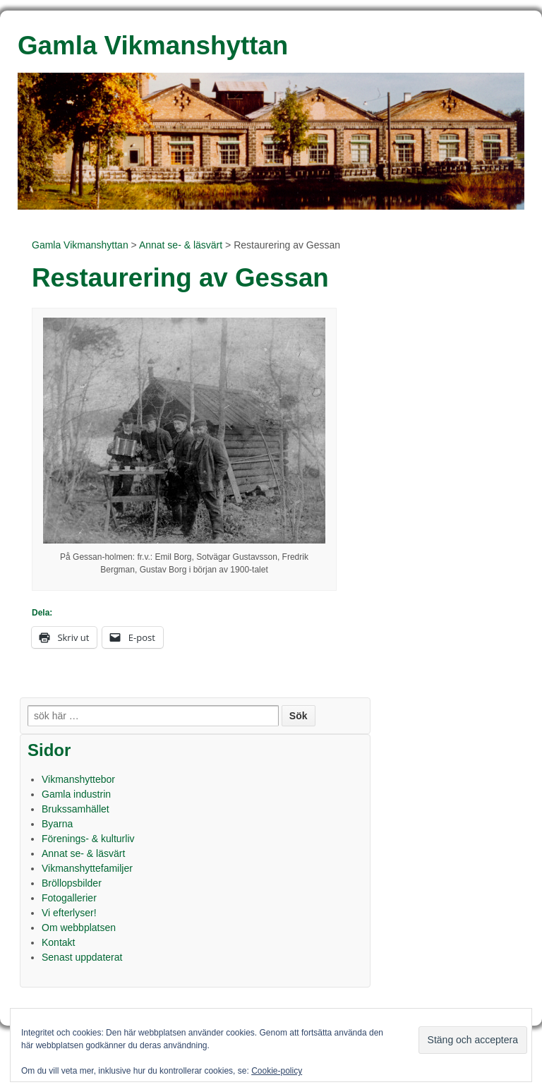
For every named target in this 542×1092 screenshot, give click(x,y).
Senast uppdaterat (82, 957)
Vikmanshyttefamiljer (87, 868)
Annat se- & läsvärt (180, 245)
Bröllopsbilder (72, 883)
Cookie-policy (276, 1071)
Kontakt (58, 942)
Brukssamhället (75, 809)
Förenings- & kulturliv (88, 838)
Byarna (57, 823)
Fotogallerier (69, 898)
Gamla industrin (76, 794)
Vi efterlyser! (69, 912)
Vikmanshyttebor (78, 779)
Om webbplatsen (79, 927)
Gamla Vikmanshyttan (80, 245)
